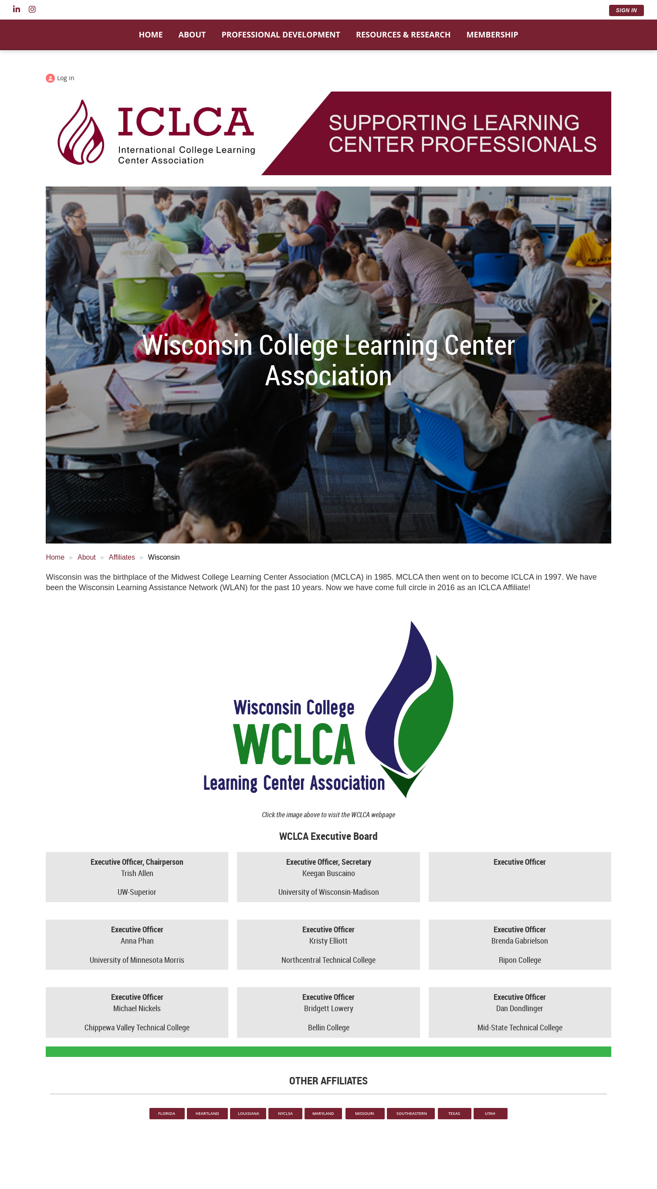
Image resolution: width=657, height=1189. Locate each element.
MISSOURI (365, 1113)
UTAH (490, 1113)
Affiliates (122, 557)
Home (151, 34)
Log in (66, 78)
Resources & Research (403, 34)
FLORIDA (167, 1113)
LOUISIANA (248, 1113)
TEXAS (454, 1113)
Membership (492, 34)
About (192, 34)
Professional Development (280, 34)
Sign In (626, 10)
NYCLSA (285, 1113)
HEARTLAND (207, 1113)
